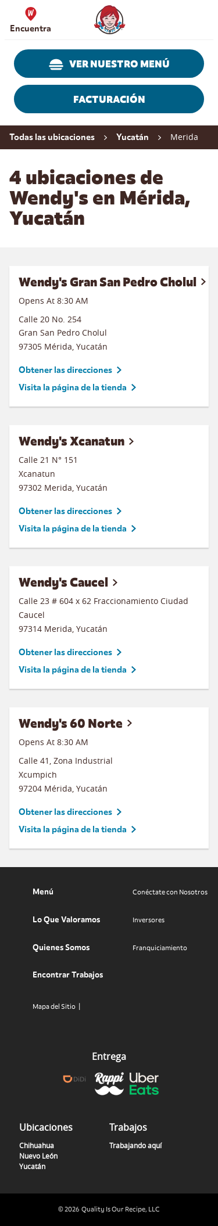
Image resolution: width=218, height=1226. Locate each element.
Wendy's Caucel (63, 582)
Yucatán (32, 1166)
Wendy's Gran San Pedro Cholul (107, 282)
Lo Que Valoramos (66, 920)
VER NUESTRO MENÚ (109, 64)
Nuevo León (38, 1155)
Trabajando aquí (135, 1145)
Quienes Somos (61, 947)
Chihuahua (36, 1145)
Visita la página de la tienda (73, 387)
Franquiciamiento (160, 948)
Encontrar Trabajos (68, 975)
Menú (43, 892)
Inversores (149, 920)
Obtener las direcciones (65, 370)
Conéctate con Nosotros (170, 892)
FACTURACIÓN (109, 100)
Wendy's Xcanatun (71, 441)
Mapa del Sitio (54, 1006)
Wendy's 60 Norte (71, 723)
